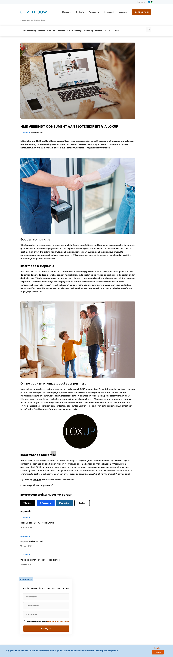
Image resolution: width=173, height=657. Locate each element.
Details (153, 653)
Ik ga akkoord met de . (133, 150)
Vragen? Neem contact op (132, 549)
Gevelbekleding (27, 21)
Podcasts (88, 10)
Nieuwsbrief (113, 10)
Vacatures (126, 10)
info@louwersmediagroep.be (138, 624)
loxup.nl (37, 443)
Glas (115, 21)
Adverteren (100, 10)
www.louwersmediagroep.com (139, 636)
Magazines (76, 10)
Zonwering (93, 21)
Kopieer (84, 466)
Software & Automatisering (72, 21)
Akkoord (164, 653)
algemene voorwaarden (133, 151)
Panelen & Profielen (47, 21)
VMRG (131, 21)
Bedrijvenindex (144, 10)
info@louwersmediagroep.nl (138, 588)
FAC (123, 21)
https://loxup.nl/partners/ (39, 449)
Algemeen (25, 110)
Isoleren (105, 21)
